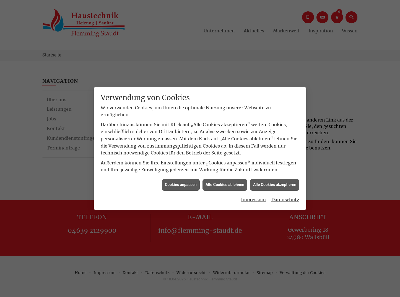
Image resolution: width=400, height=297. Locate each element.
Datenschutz (285, 197)
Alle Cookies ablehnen (225, 182)
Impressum (253, 197)
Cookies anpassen (181, 182)
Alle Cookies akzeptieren (274, 182)
